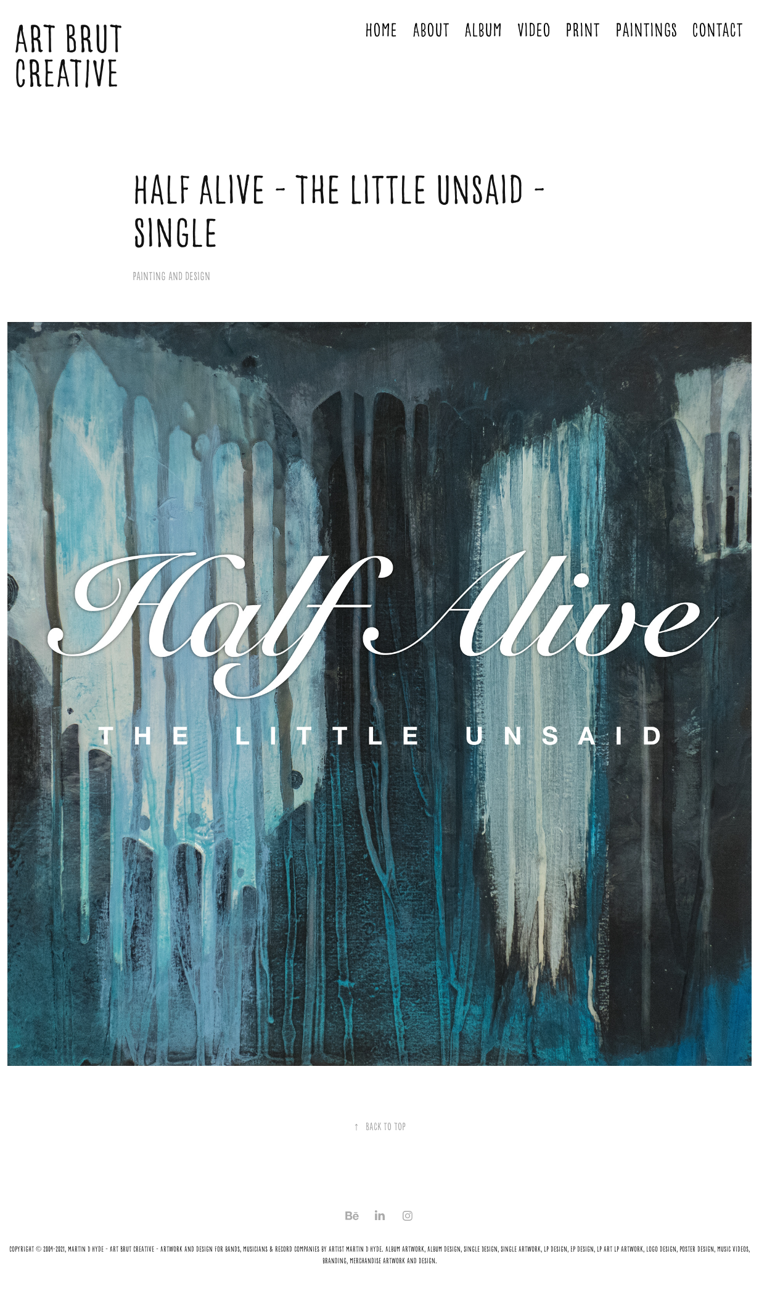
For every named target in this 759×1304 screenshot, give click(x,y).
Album (483, 30)
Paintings (646, 30)
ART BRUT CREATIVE (72, 56)
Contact (717, 30)
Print (582, 30)
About (430, 30)
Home (381, 30)
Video (534, 30)
